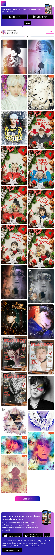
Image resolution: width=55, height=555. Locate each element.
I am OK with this (12, 550)
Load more (27, 498)
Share (50, 32)
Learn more (34, 545)
